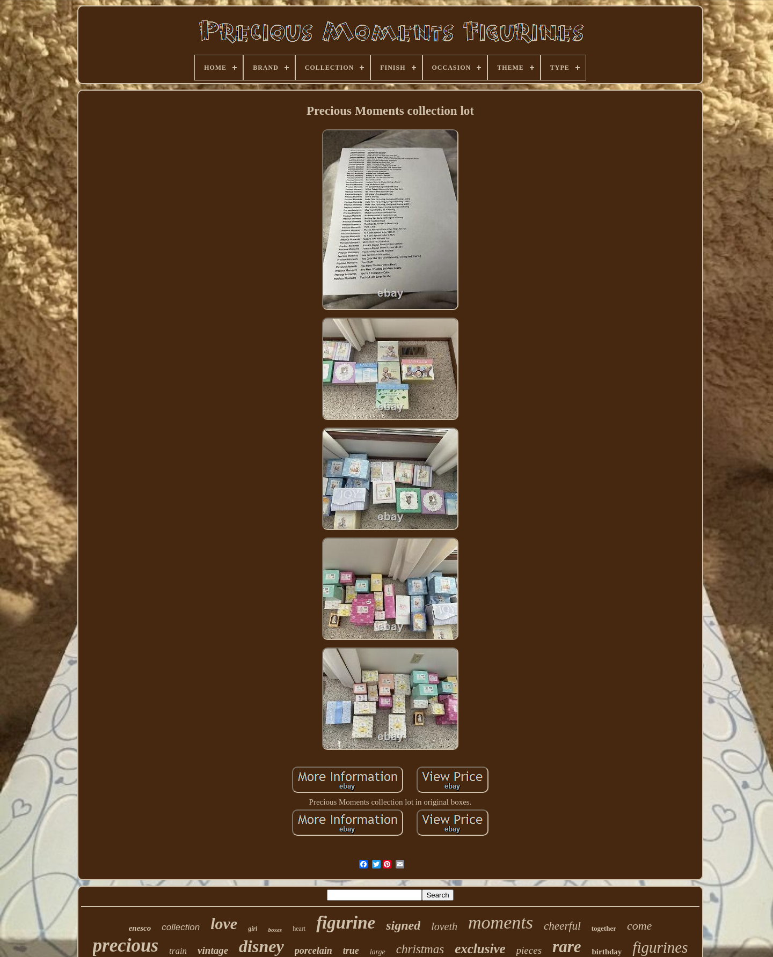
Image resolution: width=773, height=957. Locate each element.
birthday (607, 951)
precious (126, 945)
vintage (213, 950)
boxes (275, 929)
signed (403, 925)
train (178, 951)
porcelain (313, 950)
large (377, 952)
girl (252, 928)
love (223, 923)
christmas (420, 949)
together (604, 928)
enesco (140, 928)
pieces (529, 950)
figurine (345, 922)
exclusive (480, 948)
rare (566, 946)
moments (500, 922)
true (351, 950)
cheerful (562, 925)
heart (299, 928)
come (639, 925)
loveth (444, 926)
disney (261, 946)
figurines (660, 947)
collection (181, 927)
